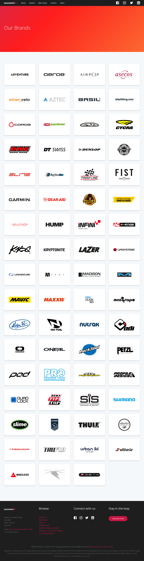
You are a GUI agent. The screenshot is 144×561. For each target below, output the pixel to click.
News (62, 3)
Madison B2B (44, 525)
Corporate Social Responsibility (51, 531)
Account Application (46, 533)
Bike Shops (42, 3)
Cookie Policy (107, 547)
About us (42, 517)
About (23, 3)
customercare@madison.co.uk (20, 529)
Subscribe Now (118, 518)
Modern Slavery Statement (49, 528)
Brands (32, 3)
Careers (54, 3)
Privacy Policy (95, 547)
